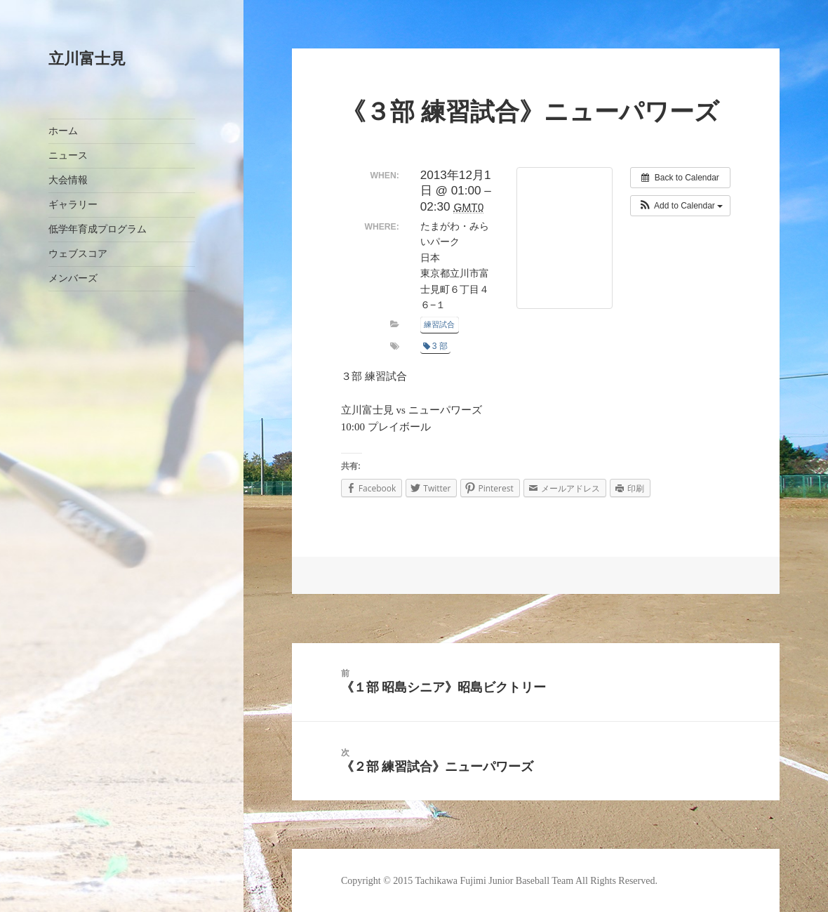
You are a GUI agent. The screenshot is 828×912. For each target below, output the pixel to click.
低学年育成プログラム (97, 229)
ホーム (63, 131)
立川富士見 (87, 58)
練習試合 (439, 324)
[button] (680, 206)
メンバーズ (73, 278)
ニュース (68, 155)
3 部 (435, 346)
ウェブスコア (77, 254)
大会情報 (68, 180)
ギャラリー (73, 204)
